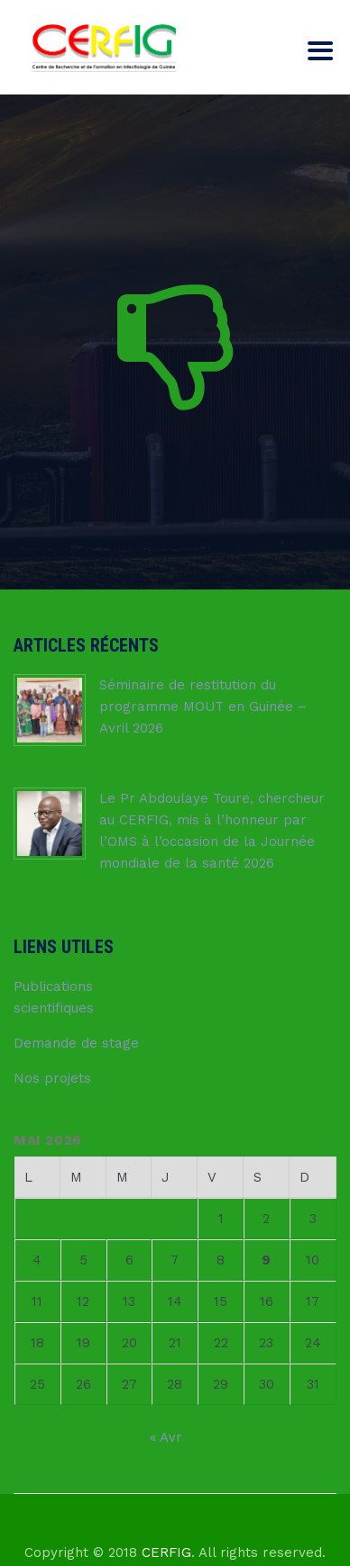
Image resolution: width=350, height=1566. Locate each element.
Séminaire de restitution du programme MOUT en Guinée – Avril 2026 (203, 706)
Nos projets (52, 1078)
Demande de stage (76, 1043)
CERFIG (166, 1552)
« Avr (166, 1437)
